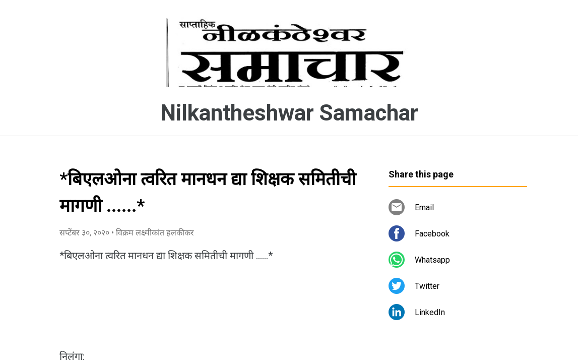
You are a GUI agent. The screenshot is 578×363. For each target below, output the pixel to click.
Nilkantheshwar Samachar (289, 113)
